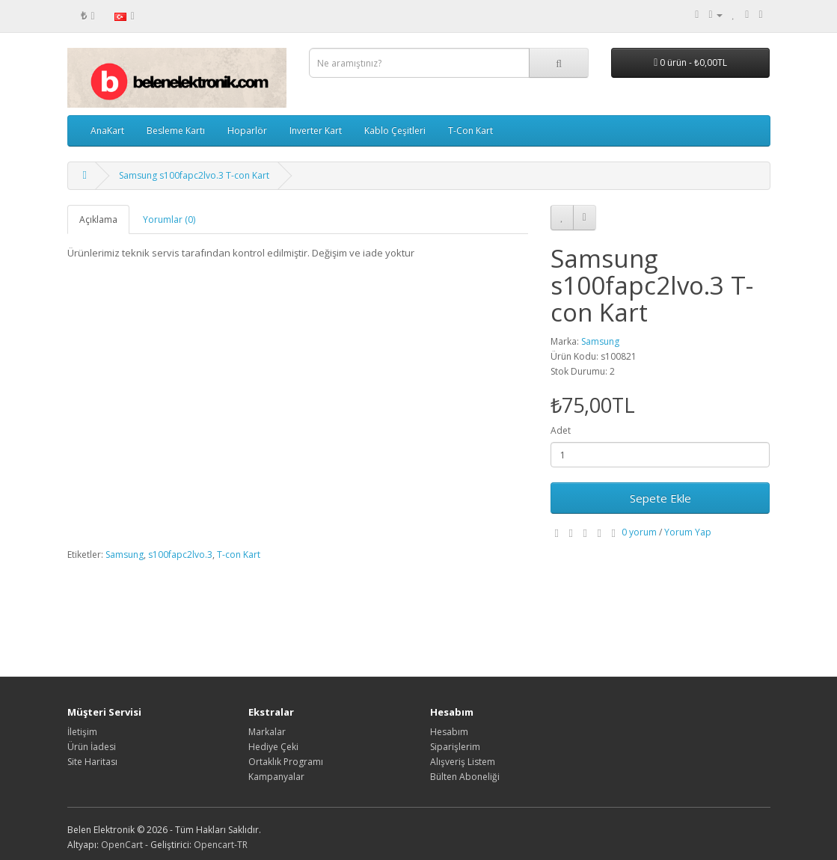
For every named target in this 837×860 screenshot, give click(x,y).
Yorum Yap (687, 532)
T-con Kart (238, 554)
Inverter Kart (315, 130)
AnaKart (107, 130)
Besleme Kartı (176, 130)
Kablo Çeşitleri (395, 130)
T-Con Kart (470, 130)
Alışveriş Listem (462, 761)
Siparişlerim (455, 746)
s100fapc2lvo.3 (180, 554)
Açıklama (98, 219)
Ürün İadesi (91, 746)
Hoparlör (247, 130)
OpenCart (122, 844)
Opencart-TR (221, 844)
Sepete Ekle (660, 498)
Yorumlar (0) (169, 219)
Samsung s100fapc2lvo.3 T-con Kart (194, 175)
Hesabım (449, 731)
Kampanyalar (276, 776)
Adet (561, 430)
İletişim (82, 731)
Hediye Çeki (273, 746)
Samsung (600, 341)
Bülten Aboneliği (465, 776)
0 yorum (639, 532)
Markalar (267, 731)
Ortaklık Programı (285, 761)
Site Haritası (92, 761)
